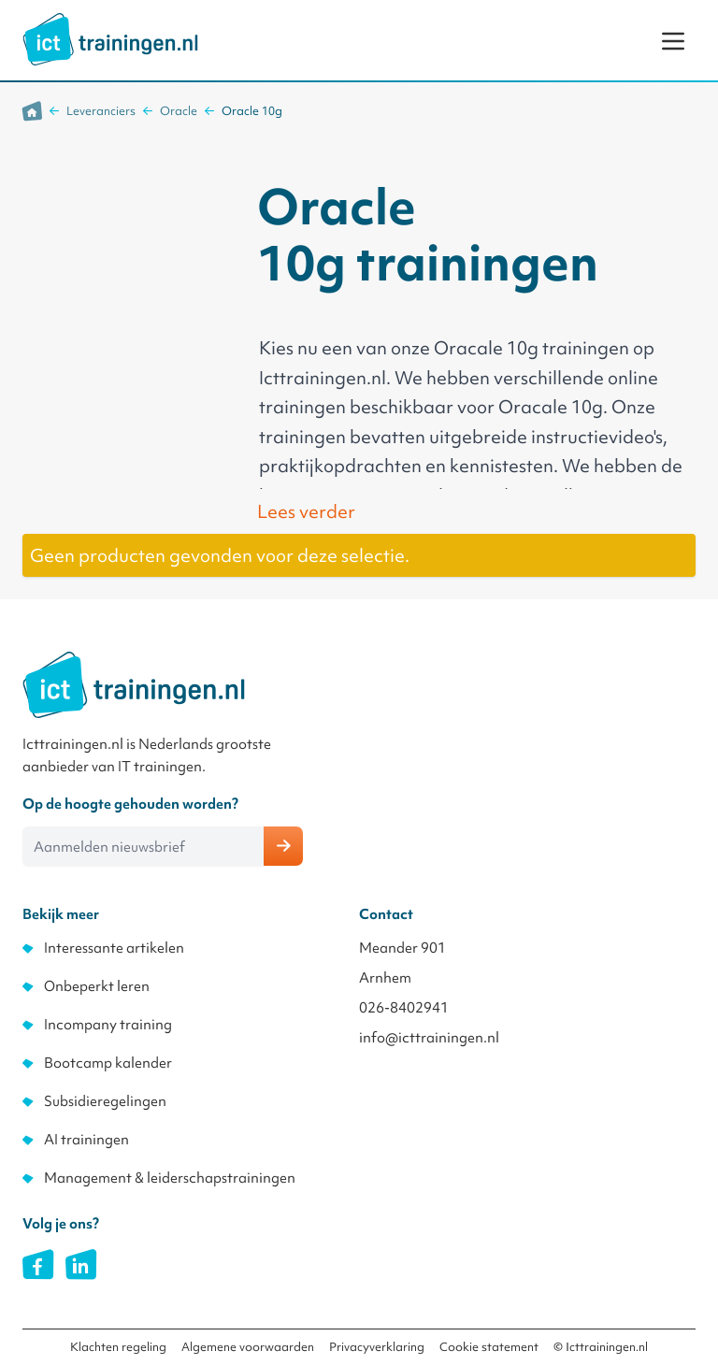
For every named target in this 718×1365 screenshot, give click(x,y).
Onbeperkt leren (97, 986)
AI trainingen (86, 1139)
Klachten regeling (118, 1347)
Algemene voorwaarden (247, 1347)
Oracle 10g (252, 111)
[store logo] (110, 39)
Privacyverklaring (376, 1347)
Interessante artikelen (114, 948)
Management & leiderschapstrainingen (169, 1178)
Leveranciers (101, 111)
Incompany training (108, 1024)
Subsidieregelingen (105, 1101)
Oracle (178, 111)
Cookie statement (488, 1347)
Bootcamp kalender (108, 1063)
